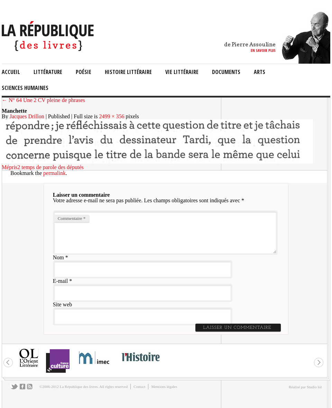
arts (259, 72)
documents (226, 72)
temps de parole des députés (52, 167)
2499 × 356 (111, 116)
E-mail (60, 281)
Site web (62, 304)
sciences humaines (25, 88)
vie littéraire (182, 72)
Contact (139, 386)
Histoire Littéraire (128, 72)
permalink (54, 173)
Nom (58, 257)
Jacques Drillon (27, 116)
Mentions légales (164, 386)
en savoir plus (263, 50)
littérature (48, 72)
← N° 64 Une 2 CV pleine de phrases (43, 100)
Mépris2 (11, 167)
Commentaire (72, 218)
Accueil (11, 72)
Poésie (83, 72)
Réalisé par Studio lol (305, 387)
